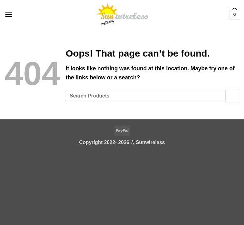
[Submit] (232, 95)
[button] (9, 14)
